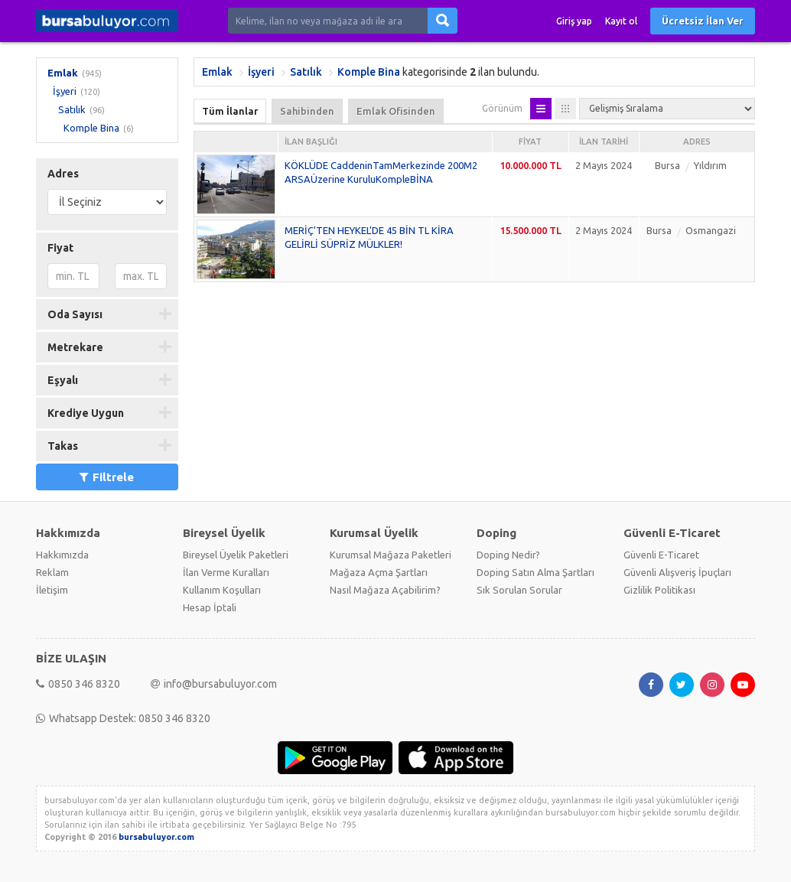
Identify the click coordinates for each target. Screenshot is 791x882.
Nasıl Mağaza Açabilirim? (385, 589)
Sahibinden (307, 111)
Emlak (62, 72)
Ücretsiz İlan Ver (703, 20)
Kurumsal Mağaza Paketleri (390, 554)
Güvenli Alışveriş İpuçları (677, 572)
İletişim (52, 589)
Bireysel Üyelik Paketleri (235, 554)
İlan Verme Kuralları (226, 572)
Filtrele (107, 476)
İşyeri (64, 91)
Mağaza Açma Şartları (379, 572)
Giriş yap (574, 21)
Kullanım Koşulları (222, 589)
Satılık (72, 109)
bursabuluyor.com (156, 836)
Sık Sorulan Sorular (519, 589)
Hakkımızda (62, 554)
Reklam (52, 572)
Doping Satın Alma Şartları (535, 572)
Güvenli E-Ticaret (661, 554)
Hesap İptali (209, 607)
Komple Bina (91, 127)
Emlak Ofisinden (395, 111)
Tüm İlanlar (230, 111)
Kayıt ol (621, 21)
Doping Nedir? (508, 554)
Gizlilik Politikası (659, 589)
